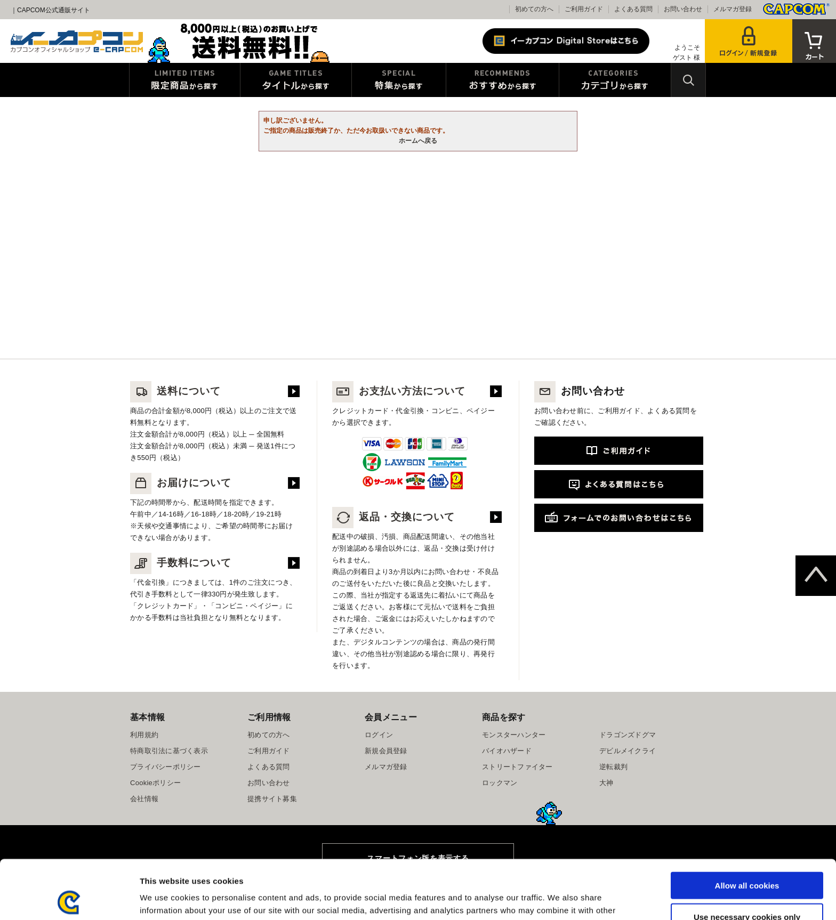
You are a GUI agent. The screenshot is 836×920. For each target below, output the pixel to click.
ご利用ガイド (584, 9)
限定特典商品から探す (185, 80)
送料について (175, 391)
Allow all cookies (747, 826)
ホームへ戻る (418, 140)
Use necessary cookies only (747, 857)
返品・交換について (393, 516)
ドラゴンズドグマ (627, 735)
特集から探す (399, 80)
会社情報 (144, 799)
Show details (559, 898)
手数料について (180, 562)
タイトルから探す (295, 80)
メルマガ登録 (732, 9)
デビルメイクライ (627, 751)
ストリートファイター (517, 767)
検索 (688, 80)
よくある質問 (633, 9)
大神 (606, 783)
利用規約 (144, 735)
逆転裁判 (613, 767)
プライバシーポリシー (165, 767)
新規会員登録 (386, 751)
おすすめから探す (502, 80)
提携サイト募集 (272, 799)
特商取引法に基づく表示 (169, 751)
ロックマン (499, 783)
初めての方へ (534, 9)
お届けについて (180, 482)
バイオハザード (507, 751)
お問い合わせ (683, 9)
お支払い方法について (398, 391)
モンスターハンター (513, 735)
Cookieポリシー (155, 783)
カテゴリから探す (615, 80)
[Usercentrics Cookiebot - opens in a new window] (69, 899)
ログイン (379, 735)
